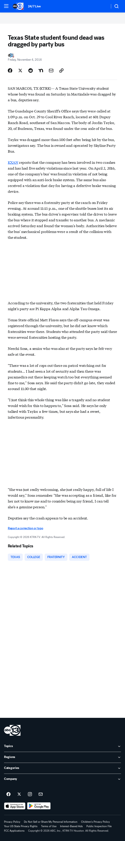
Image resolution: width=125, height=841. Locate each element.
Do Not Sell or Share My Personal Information (50, 821)
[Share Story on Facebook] (10, 70)
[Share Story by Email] (51, 70)
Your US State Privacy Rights (21, 826)
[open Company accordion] (62, 779)
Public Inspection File (99, 826)
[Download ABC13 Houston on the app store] (14, 806)
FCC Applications (14, 830)
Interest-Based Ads (71, 826)
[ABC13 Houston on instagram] (29, 794)
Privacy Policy (12, 821)
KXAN (13, 162)
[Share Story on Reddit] (30, 70)
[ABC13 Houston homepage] (18, 6)
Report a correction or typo (25, 528)
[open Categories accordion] (62, 768)
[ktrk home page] (12, 730)
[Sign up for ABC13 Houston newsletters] (40, 794)
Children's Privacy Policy (95, 821)
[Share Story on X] (20, 70)
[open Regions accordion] (62, 757)
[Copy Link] (61, 70)
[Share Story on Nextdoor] (41, 70)
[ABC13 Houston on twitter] (19, 794)
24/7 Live (34, 6)
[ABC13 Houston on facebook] (8, 794)
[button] (6, 6)
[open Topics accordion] (62, 746)
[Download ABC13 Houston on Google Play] (39, 806)
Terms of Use (48, 826)
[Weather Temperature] (103, 6)
